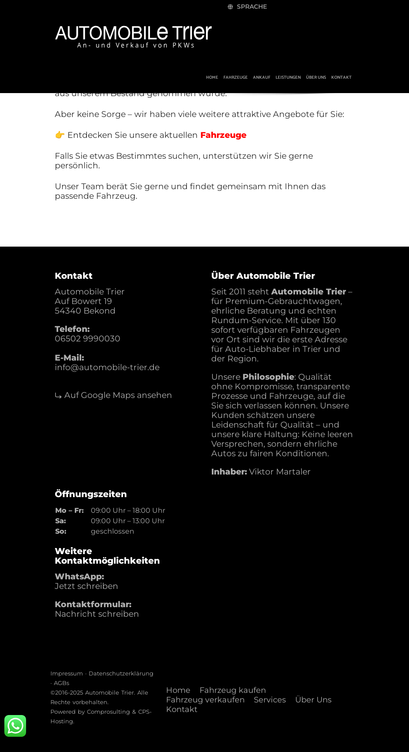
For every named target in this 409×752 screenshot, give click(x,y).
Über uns (316, 77)
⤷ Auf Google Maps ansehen (113, 395)
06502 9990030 (87, 339)
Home (212, 77)
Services (270, 700)
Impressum (66, 673)
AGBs (61, 682)
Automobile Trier (109, 692)
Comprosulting (108, 711)
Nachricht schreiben (97, 614)
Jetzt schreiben (86, 586)
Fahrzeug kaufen (233, 690)
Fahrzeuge (235, 77)
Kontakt (341, 77)
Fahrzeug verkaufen (205, 700)
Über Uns (313, 700)
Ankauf (261, 77)
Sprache (247, 6)
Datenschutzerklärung (121, 673)
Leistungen (288, 77)
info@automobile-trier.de (107, 367)
